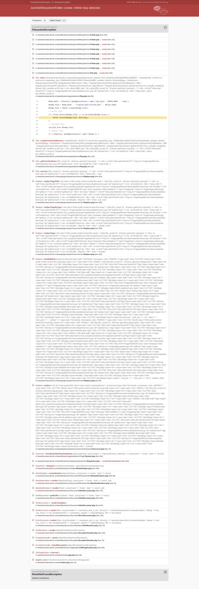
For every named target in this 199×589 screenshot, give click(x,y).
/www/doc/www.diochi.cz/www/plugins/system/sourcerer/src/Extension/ (71, 449)
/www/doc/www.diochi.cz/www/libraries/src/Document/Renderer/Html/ (73, 476)
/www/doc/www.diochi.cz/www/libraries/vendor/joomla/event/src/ (68, 461)
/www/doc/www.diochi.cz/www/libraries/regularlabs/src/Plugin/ (66, 456)
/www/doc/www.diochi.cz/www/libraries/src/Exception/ (67, 533)
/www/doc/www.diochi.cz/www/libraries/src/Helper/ (64, 468)
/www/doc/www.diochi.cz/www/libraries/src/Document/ (66, 491)
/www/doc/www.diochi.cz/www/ (53, 562)
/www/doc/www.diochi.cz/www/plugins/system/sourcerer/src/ (66, 176)
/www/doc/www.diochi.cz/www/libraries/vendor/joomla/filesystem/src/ (68, 35)
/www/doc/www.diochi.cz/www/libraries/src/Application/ (67, 548)
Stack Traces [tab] (57, 20)
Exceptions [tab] (39, 20)
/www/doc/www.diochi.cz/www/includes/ (56, 555)
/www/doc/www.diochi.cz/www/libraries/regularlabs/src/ (62, 96)
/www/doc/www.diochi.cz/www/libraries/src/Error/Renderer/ (68, 525)
